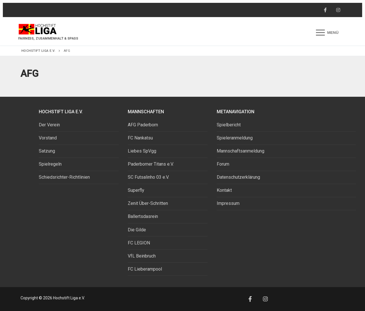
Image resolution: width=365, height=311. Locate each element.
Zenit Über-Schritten (148, 203)
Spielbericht (229, 124)
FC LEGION (139, 243)
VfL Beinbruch (142, 256)
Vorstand (48, 138)
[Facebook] (325, 10)
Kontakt (224, 190)
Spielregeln (50, 164)
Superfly (136, 190)
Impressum (228, 203)
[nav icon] (327, 33)
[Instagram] (338, 10)
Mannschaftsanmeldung (240, 151)
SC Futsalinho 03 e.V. (148, 177)
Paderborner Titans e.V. (151, 164)
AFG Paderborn (143, 124)
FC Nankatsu (140, 138)
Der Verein (49, 124)
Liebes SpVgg (142, 151)
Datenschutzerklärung (238, 177)
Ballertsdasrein (143, 216)
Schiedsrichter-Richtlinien (64, 177)
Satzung (47, 151)
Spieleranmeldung (235, 138)
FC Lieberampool (145, 269)
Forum (223, 164)
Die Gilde (137, 229)
